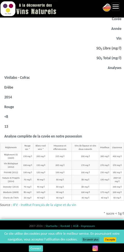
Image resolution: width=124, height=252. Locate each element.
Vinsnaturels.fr (29, 8)
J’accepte (110, 239)
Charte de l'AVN (10, 197)
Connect (36, 248)
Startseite (52, 226)
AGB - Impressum (84, 226)
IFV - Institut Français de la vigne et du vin (44, 205)
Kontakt (66, 226)
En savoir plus (90, 239)
